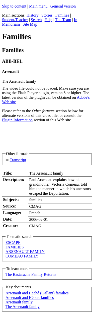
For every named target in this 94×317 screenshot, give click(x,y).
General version (63, 6)
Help (48, 20)
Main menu (38, 6)
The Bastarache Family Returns (31, 274)
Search (36, 20)
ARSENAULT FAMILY (25, 251)
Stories (46, 15)
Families (62, 15)
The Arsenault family (23, 306)
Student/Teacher (15, 20)
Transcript (18, 160)
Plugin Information (17, 120)
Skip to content (14, 6)
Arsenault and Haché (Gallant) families (37, 293)
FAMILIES (15, 247)
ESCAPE (13, 242)
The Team (63, 20)
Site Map (30, 24)
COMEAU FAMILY (22, 256)
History (33, 15)
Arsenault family (19, 302)
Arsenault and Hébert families (30, 297)
